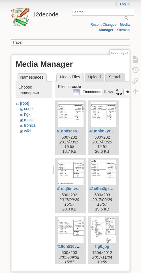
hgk (27, 114)
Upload (94, 77)
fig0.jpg (102, 246)
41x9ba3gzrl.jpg (104, 188)
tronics (30, 125)
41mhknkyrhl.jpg (105, 131)
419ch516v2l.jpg (72, 246)
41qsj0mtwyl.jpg (72, 188)
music (29, 120)
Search (127, 18)
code (28, 108)
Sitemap (123, 30)
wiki (27, 131)
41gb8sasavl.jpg (72, 131)
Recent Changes (103, 25)
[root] (24, 103)
